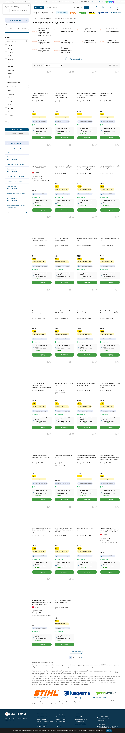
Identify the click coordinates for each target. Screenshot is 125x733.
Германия (11, 94)
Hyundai (10, 66)
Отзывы (61, 2)
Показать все (76, 652)
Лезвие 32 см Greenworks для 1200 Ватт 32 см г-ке (64, 312)
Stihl (9, 77)
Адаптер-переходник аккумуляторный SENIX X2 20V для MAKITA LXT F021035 (109, 530)
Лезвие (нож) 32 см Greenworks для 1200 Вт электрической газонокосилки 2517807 (41, 385)
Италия (10, 115)
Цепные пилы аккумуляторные (16, 193)
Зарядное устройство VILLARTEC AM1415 (39, 167)
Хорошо (109, 730)
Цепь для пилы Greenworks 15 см (86, 529)
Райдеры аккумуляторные (15, 181)
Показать (15, 129)
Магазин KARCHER (80, 724)
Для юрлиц (61, 13)
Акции (35, 2)
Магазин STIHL (79, 717)
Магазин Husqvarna (81, 719)
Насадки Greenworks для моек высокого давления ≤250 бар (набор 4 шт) (87, 95)
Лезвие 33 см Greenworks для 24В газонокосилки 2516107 (109, 312)
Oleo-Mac (11, 70)
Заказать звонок (120, 2)
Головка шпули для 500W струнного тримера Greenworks (40, 95)
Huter (9, 63)
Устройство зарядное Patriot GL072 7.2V (64, 384)
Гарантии (54, 2)
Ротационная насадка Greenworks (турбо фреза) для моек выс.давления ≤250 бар (109, 457)
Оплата (48, 2)
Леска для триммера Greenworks (106, 94)
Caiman (10, 45)
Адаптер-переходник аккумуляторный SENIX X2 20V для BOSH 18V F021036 (41, 602)
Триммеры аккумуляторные (15, 176)
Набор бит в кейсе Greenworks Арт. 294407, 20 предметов (110, 167)
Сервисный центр (61, 719)
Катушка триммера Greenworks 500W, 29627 (39, 239)
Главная (34, 18)
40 (79, 658)
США (9, 105)
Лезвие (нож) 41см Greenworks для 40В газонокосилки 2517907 (110, 385)
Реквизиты (59, 724)
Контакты (68, 2)
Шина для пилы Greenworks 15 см (87, 239)
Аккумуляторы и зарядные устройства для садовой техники (15, 150)
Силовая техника (42, 724)
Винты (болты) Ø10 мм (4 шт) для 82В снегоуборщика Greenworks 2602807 (86, 168)
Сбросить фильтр (17, 133)
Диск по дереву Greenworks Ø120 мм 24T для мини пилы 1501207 (64, 530)
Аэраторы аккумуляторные (15, 164)
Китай (10, 101)
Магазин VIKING (79, 721)
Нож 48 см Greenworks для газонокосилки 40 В (63, 601)
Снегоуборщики (41, 719)
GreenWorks (11, 59)
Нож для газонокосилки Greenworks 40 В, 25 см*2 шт (41, 456)
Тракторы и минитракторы (40, 13)
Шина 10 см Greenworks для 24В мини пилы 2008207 (63, 167)
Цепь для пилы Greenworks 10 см (109, 239)
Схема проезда (60, 717)
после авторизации (39, 117)
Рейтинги (58, 726)
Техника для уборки (42, 726)
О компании (28, 2)
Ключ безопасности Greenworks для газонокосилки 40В (61, 95)
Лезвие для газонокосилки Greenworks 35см (86, 312)
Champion (11, 49)
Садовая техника (44, 18)
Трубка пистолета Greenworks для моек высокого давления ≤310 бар (87, 457)
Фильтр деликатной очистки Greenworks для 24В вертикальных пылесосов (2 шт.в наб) (41, 530)
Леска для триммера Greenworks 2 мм (61, 239)
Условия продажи (61, 721)
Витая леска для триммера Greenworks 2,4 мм (40, 312)
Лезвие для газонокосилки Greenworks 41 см (86, 384)
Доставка (41, 2)
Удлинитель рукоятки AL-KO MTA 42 (64, 456)
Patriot (10, 73)
